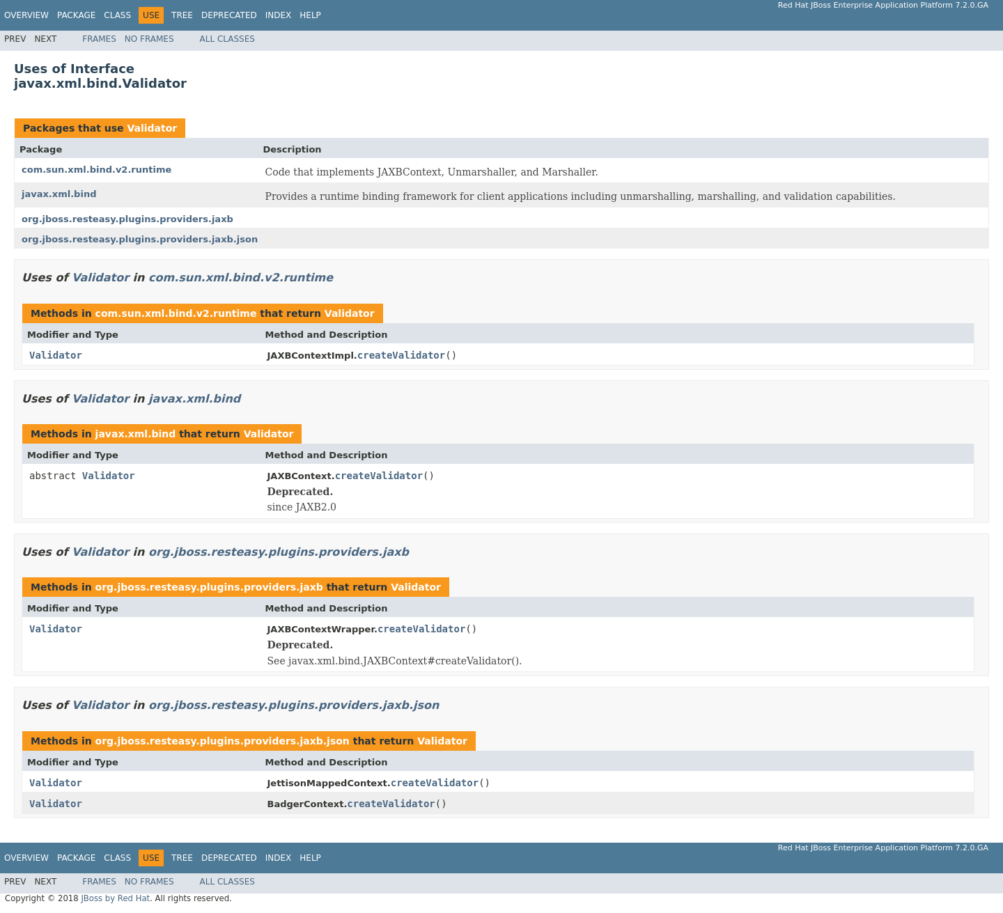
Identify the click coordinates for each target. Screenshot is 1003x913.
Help (310, 15)
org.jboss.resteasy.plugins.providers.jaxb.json (140, 239)
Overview (26, 15)
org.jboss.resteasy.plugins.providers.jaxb (127, 219)
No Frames (149, 39)
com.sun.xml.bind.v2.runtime (96, 169)
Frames (99, 39)
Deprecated (229, 15)
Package (76, 15)
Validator (152, 128)
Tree (182, 15)
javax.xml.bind (59, 194)
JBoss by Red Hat (115, 898)
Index (278, 15)
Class (117, 15)
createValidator (401, 355)
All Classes (227, 39)
